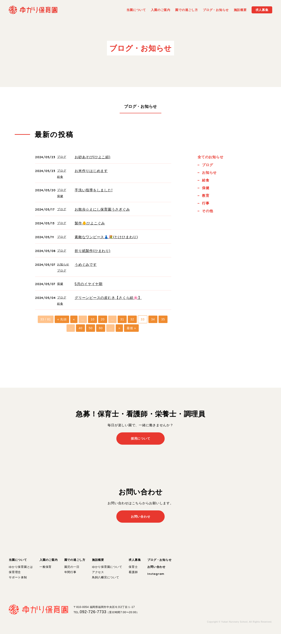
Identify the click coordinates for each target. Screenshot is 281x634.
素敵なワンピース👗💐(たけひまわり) (106, 237)
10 (92, 319)
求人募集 (135, 559)
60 (101, 328)
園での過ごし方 (74, 559)
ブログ (61, 156)
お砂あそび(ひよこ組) (92, 157)
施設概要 (98, 559)
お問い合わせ (156, 566)
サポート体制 (18, 577)
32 (132, 319)
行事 (205, 203)
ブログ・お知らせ (140, 106)
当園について (18, 559)
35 (163, 319)
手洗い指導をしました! (94, 190)
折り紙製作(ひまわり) (92, 251)
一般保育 (46, 566)
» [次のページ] (119, 328)
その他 (207, 211)
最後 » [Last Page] (131, 328)
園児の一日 (71, 566)
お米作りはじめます (91, 171)
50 (90, 328)
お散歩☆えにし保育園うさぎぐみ (102, 209)
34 (153, 319)
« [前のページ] (74, 319)
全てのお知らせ (210, 157)
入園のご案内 (49, 559)
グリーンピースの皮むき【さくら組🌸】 (108, 298)
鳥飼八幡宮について (105, 577)
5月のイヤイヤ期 (89, 284)
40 (80, 328)
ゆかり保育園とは (21, 566)
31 (122, 319)
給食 (60, 176)
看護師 (133, 572)
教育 (205, 195)
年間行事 (70, 572)
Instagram (155, 573)
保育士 (133, 566)
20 (102, 319)
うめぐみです (86, 264)
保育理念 (15, 572)
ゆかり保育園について (107, 566)
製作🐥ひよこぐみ (90, 223)
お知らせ (63, 264)
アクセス (98, 572)
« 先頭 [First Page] (62, 319)
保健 (60, 196)
